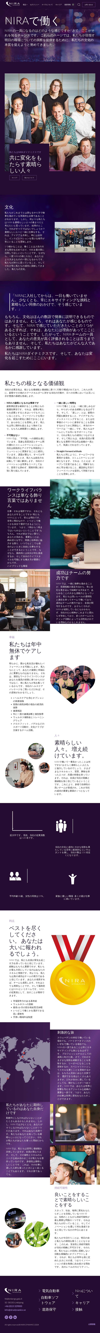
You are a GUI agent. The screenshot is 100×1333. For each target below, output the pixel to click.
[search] (79, 4)
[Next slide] (89, 237)
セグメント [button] (34, 4)
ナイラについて (47, 4)
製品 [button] (24, 4)
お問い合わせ (89, 4)
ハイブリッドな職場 (17, 566)
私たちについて (29, 177)
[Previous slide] (61, 237)
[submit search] (79, 4)
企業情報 (91, 1324)
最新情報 (67, 4)
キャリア (58, 4)
